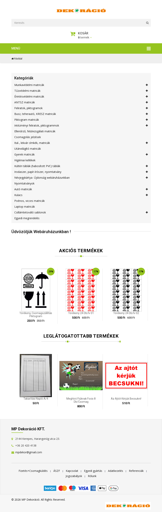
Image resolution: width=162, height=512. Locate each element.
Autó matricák (81, 189)
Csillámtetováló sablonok (81, 212)
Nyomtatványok (24, 183)
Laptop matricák (24, 206)
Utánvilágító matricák (27, 148)
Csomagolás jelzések (27, 136)
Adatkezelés (115, 470)
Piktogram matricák (81, 119)
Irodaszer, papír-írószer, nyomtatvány (81, 171)
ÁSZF (56, 470)
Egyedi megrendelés (26, 217)
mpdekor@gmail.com (28, 451)
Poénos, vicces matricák (29, 200)
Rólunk (92, 475)
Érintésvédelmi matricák (81, 96)
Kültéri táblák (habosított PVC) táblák (81, 165)
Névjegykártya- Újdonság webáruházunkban (81, 177)
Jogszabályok (74, 475)
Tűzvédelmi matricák (81, 90)
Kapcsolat (72, 470)
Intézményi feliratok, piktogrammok (81, 125)
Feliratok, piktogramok (81, 108)
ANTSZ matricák (81, 102)
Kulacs (81, 194)
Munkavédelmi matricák (81, 84)
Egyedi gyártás (93, 470)
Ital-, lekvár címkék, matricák (81, 142)
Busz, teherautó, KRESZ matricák (81, 113)
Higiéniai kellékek (24, 159)
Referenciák (136, 470)
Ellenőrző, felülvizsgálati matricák (34, 130)
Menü (81, 48)
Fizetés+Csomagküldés (33, 470)
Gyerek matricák (81, 154)
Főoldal (16, 58)
